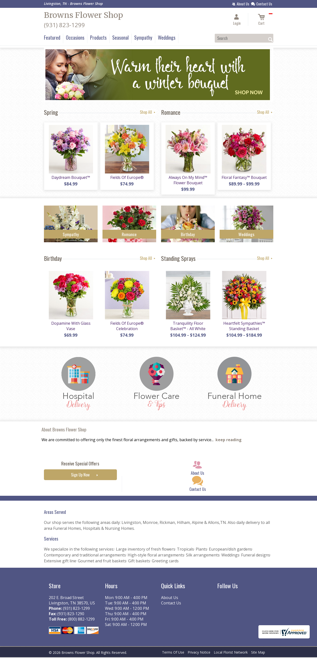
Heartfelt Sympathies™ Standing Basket (244, 326)
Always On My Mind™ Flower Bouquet (188, 180)
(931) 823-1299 (64, 25)
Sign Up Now (80, 476)
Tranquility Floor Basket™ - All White (187, 326)
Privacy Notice (199, 653)
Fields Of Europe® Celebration (126, 326)
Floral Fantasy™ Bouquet (243, 177)
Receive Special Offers (80, 464)
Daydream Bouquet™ (70, 177)
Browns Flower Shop (83, 15)
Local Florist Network (231, 653)
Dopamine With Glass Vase (70, 326)
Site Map (258, 653)
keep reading (228, 440)
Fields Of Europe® (126, 177)
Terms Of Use (173, 653)
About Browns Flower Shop (63, 430)
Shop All (148, 112)
